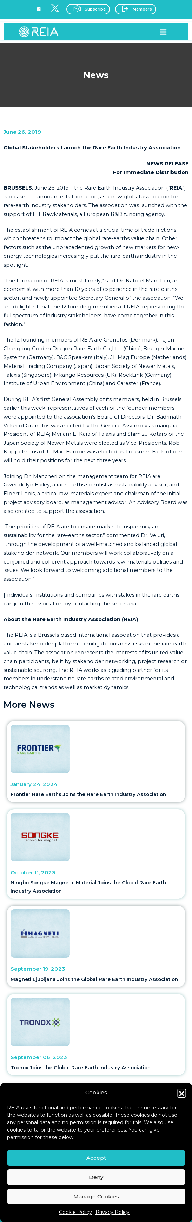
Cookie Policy (75, 1212)
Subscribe (87, 8)
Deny (96, 1177)
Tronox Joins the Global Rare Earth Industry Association (81, 1067)
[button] (181, 1092)
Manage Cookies (96, 1196)
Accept (96, 1157)
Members (135, 8)
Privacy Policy (112, 1212)
